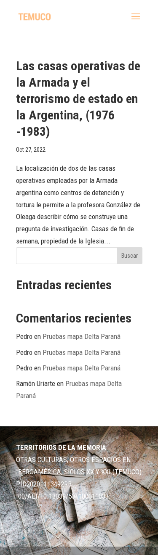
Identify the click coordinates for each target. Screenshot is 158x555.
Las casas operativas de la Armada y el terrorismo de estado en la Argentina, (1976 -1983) (78, 98)
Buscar (129, 255)
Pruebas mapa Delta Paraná (82, 336)
